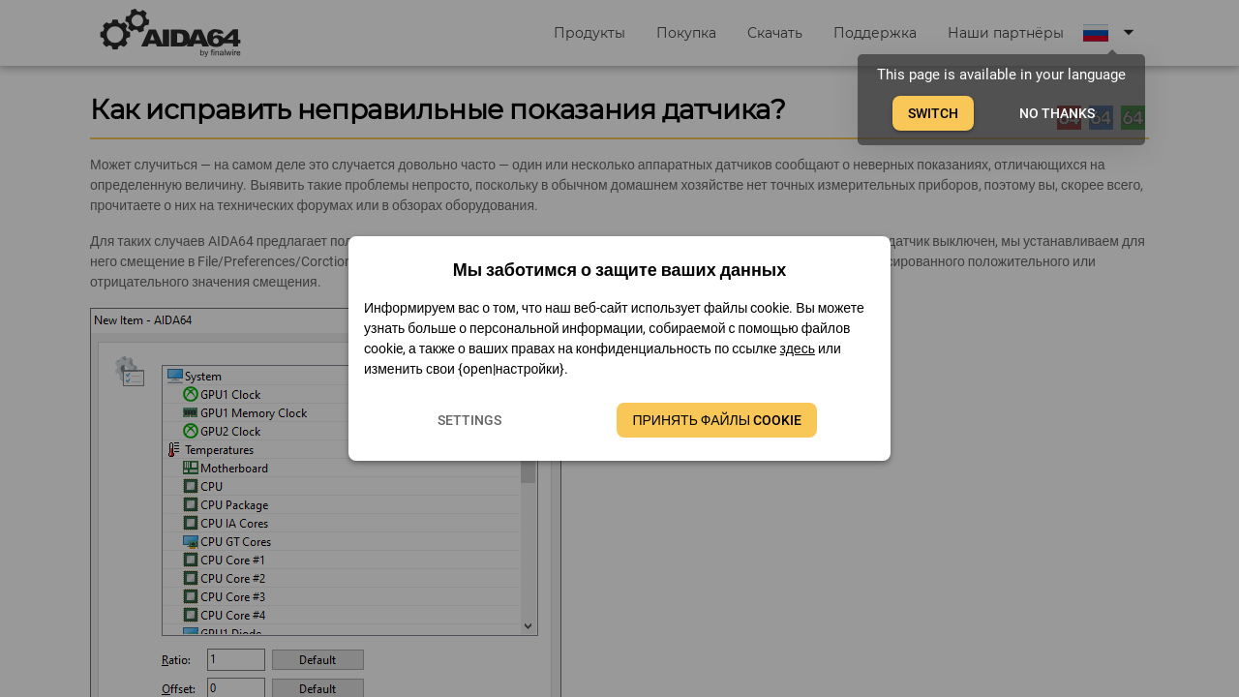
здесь (797, 348)
